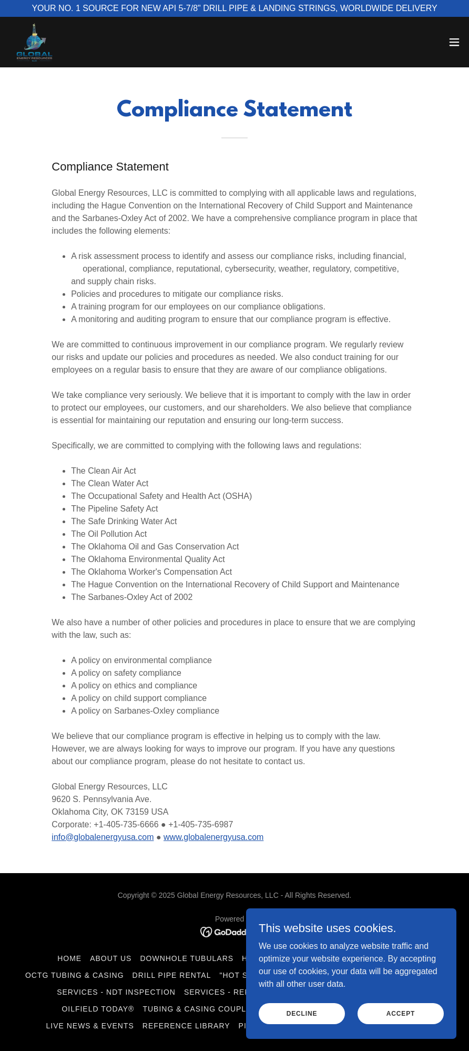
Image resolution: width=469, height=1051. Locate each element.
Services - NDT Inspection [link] (116, 992)
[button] (454, 42)
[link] (34, 42)
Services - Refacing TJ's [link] (239, 992)
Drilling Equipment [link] (367, 958)
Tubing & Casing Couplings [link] (204, 1009)
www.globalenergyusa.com (213, 837)
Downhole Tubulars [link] (186, 958)
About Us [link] (110, 958)
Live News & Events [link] (90, 1026)
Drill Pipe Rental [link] (171, 975)
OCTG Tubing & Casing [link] (74, 975)
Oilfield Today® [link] (98, 1009)
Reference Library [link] (186, 1026)
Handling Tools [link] (278, 958)
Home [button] (69, 958)
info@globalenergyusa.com (103, 837)
